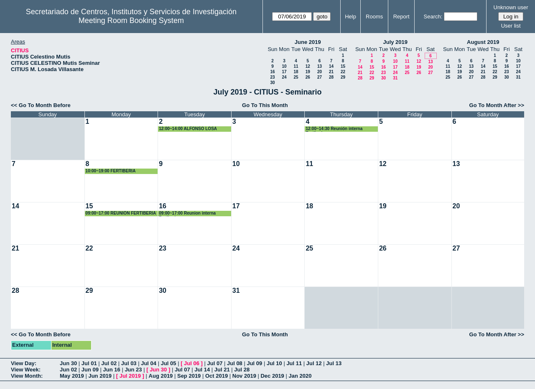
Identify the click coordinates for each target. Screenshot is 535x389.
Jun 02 (68, 369)
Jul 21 (222, 369)
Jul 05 (168, 363)
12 (308, 66)
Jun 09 (90, 369)
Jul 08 (234, 363)
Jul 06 (191, 363)
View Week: (26, 369)
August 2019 (483, 42)
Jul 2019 (130, 376)
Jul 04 (148, 363)
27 (319, 77)
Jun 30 (68, 363)
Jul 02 (109, 363)
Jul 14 (202, 369)
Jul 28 (242, 369)
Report (401, 16)
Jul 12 (314, 363)
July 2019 (395, 42)
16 (272, 71)
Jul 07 (215, 363)
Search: (433, 16)
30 (272, 82)
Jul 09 (254, 363)
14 (331, 66)
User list (511, 26)
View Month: (27, 376)
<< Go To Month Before (41, 105)
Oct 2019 (216, 376)
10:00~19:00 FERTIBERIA (111, 171)
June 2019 (308, 42)
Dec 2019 (272, 376)
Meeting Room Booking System (131, 20)
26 (308, 77)
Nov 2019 (244, 376)
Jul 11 (294, 363)
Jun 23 (133, 369)
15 (343, 66)
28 (331, 77)
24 (284, 77)
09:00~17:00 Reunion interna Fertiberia (187, 213)
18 (295, 71)
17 (284, 71)
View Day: (23, 363)
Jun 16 (111, 369)
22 (343, 71)
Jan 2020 (299, 376)
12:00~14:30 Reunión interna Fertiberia (334, 129)
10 (284, 66)
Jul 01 (89, 363)
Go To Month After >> (496, 105)
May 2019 (72, 376)
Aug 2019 (161, 376)
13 (319, 66)
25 (295, 77)
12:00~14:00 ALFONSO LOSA (188, 128)
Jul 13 (333, 363)
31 (395, 78)
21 (331, 71)
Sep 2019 (189, 376)
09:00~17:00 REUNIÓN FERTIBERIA (121, 213)
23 (272, 77)
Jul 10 (274, 363)
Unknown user (511, 7)
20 (319, 71)
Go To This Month (265, 105)
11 (295, 66)
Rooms (374, 16)
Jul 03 (129, 363)
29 (343, 77)
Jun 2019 (100, 376)
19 (308, 71)
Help (350, 16)
